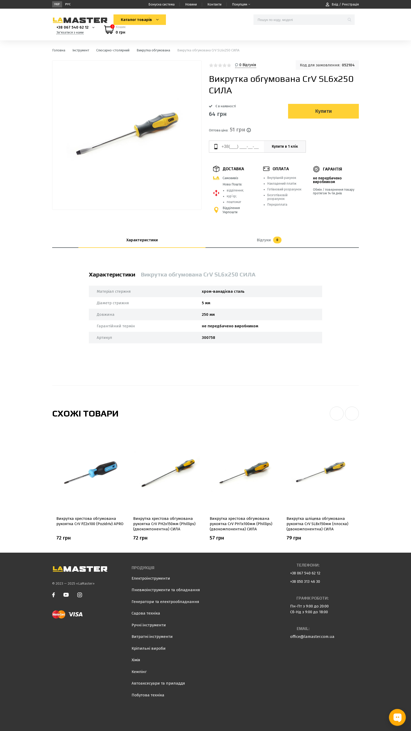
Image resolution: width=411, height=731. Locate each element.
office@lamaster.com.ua (312, 636)
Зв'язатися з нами (70, 32)
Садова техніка (146, 613)
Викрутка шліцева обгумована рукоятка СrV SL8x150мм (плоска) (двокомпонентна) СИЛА (317, 523)
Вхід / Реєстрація (342, 4)
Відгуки (269, 240)
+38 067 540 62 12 (72, 27)
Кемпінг (139, 671)
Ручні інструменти (149, 625)
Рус (68, 4)
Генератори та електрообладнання (165, 601)
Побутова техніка (148, 695)
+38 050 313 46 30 (305, 581)
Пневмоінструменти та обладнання (166, 590)
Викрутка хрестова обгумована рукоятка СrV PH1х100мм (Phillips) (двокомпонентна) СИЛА (241, 523)
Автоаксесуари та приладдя (158, 683)
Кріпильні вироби (149, 648)
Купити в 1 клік (285, 146)
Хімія (136, 660)
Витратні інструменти (152, 636)
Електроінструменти (151, 578)
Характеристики (142, 240)
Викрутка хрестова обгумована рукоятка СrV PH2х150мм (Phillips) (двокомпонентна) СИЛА (164, 523)
